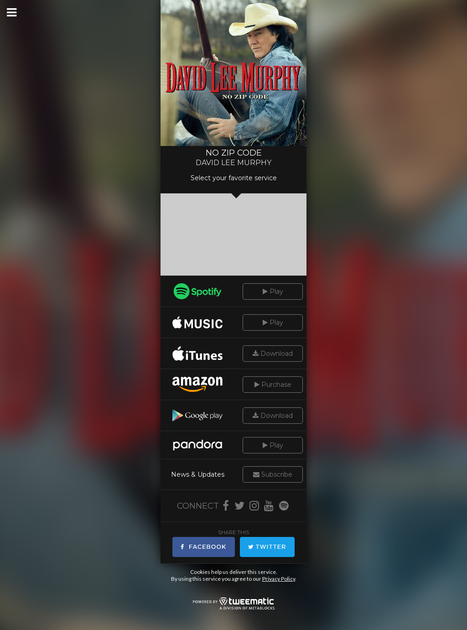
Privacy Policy (278, 578)
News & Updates (197, 474)
